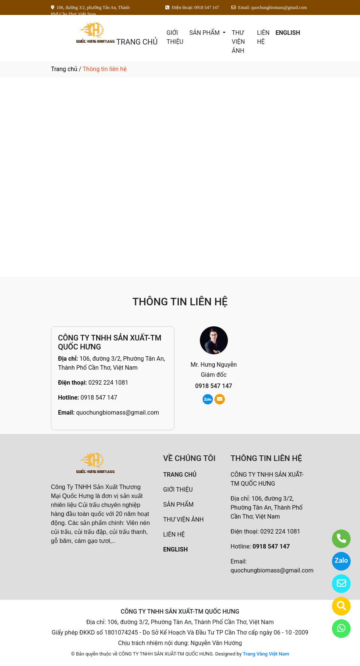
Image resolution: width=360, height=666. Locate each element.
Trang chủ (64, 69)
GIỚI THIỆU (175, 37)
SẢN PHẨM (205, 32)
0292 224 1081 (108, 382)
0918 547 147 (98, 397)
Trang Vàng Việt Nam (266, 654)
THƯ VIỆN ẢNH (238, 41)
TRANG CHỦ (137, 41)
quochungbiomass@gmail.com (117, 412)
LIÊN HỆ (263, 37)
